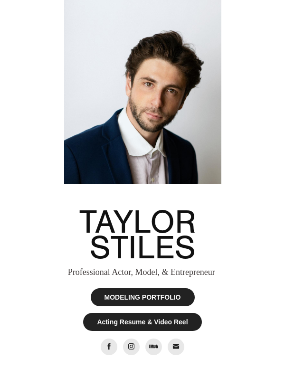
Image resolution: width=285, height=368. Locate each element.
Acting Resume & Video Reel (142, 322)
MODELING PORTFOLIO (142, 297)
